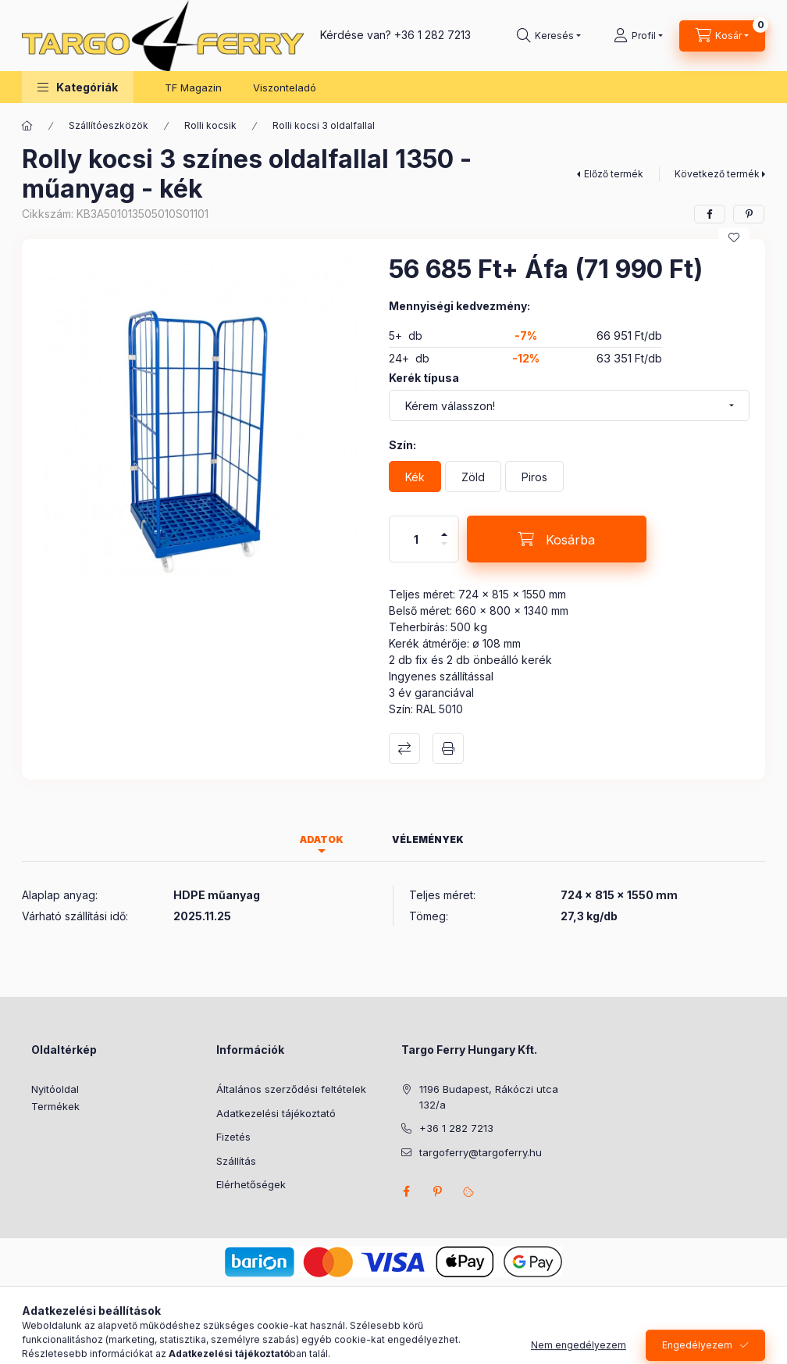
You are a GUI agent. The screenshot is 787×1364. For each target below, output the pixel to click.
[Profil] (638, 36)
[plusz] (444, 527)
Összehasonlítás (404, 748)
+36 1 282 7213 (432, 34)
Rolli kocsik (210, 125)
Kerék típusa (424, 377)
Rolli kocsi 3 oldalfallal (323, 125)
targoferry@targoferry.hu (480, 1152)
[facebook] (709, 214)
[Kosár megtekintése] (722, 36)
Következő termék (717, 174)
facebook (406, 1191)
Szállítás (236, 1161)
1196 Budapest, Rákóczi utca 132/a (488, 1097)
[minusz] (444, 550)
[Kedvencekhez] (734, 237)
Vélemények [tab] (428, 839)
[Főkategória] (27, 126)
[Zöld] (473, 476)
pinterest (437, 1191)
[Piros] (534, 476)
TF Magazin (193, 87)
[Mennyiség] (416, 539)
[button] (78, 87)
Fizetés (233, 1136)
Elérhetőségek (251, 1184)
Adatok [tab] (322, 839)
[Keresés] (548, 36)
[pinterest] (748, 214)
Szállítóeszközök (108, 125)
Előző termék (613, 174)
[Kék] (415, 476)
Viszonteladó (284, 87)
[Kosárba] (556, 539)
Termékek (55, 1106)
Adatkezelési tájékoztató (276, 1113)
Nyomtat (448, 748)
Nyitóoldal (55, 1089)
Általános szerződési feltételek (291, 1089)
